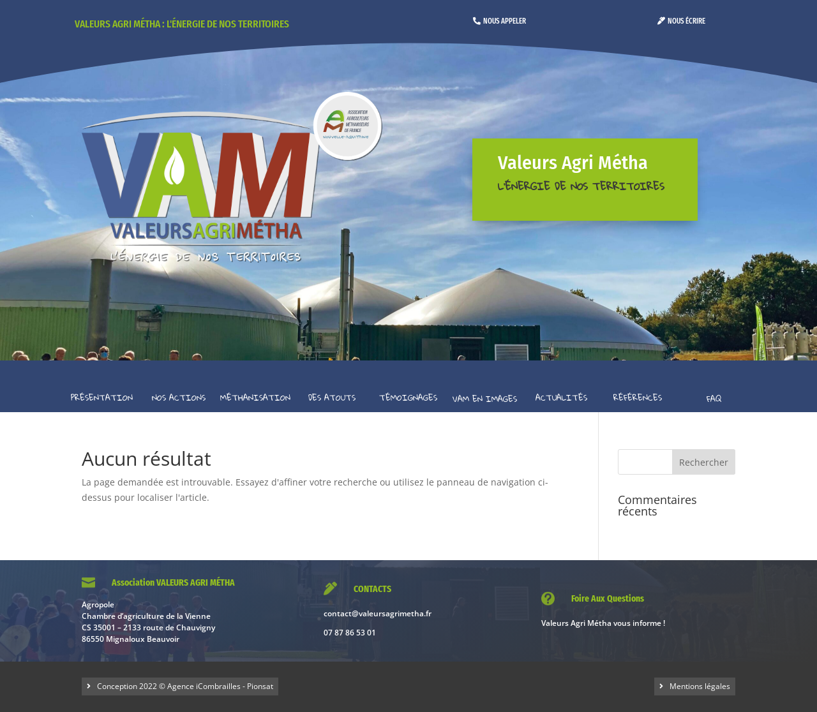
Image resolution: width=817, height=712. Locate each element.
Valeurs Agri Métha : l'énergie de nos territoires (182, 24)
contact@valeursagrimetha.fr (377, 613)
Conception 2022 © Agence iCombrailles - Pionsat (185, 686)
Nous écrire (686, 21)
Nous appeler (504, 21)
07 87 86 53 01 (350, 632)
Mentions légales (700, 686)
